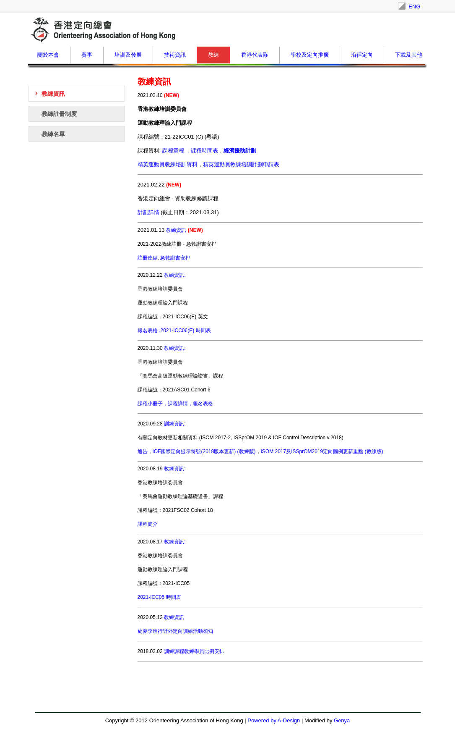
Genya (342, 720)
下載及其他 (408, 55)
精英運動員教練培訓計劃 (241, 164)
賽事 (86, 55)
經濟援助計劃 (240, 150)
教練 (213, 55)
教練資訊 (53, 93)
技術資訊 (175, 55)
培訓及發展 (128, 55)
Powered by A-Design (273, 720)
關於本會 (48, 55)
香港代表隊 (254, 55)
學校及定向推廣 (310, 55)
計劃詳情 (148, 212)
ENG (414, 6)
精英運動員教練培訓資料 (168, 164)
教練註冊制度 (59, 113)
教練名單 (53, 134)
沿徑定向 (362, 55)
